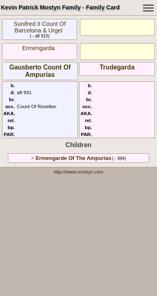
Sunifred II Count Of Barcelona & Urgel (40, 27)
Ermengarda (38, 48)
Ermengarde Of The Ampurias (73, 158)
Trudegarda (117, 67)
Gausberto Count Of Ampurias (39, 71)
